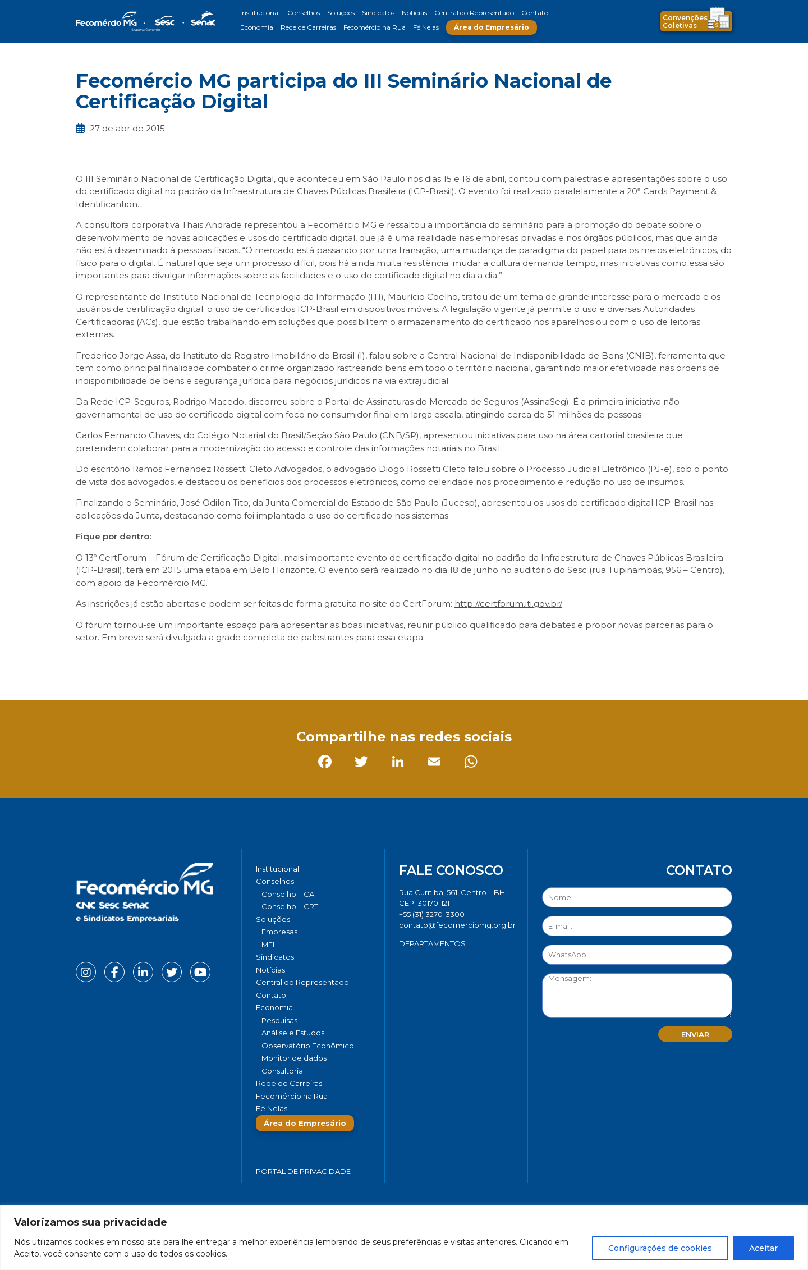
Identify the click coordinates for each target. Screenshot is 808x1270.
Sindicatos (378, 12)
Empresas (279, 931)
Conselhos (303, 12)
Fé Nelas (426, 27)
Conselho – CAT (289, 894)
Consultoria (282, 1070)
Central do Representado (474, 12)
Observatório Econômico (307, 1045)
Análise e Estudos (292, 1032)
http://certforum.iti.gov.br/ (508, 603)
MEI (267, 944)
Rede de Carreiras (308, 27)
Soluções (341, 12)
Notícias (414, 12)
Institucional (260, 12)
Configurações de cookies (660, 1248)
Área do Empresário (491, 27)
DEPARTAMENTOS (432, 943)
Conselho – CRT (289, 906)
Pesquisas (279, 1020)
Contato (534, 12)
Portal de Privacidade (303, 1171)
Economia (256, 27)
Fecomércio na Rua (374, 27)
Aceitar (763, 1248)
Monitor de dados (294, 1057)
